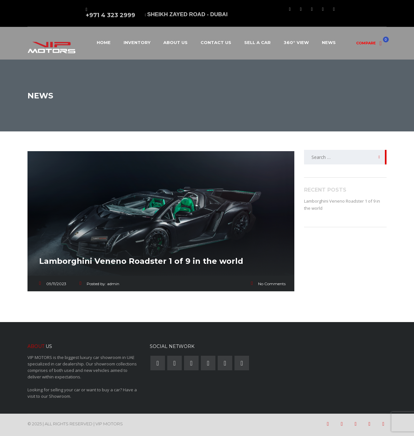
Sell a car (257, 42)
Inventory (137, 42)
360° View (296, 42)
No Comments (272, 283)
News (329, 42)
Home (104, 42)
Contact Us (216, 42)
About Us (175, 42)
